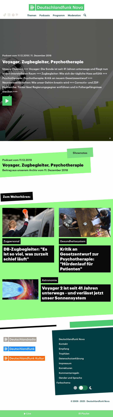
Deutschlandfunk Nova (72, 339)
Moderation (74, 15)
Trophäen (64, 353)
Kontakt (63, 343)
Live (28, 413)
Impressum (65, 363)
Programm (59, 15)
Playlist (85, 413)
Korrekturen (65, 368)
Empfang (64, 348)
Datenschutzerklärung (71, 358)
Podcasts (44, 15)
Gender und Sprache (70, 377)
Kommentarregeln (69, 372)
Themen (31, 15)
